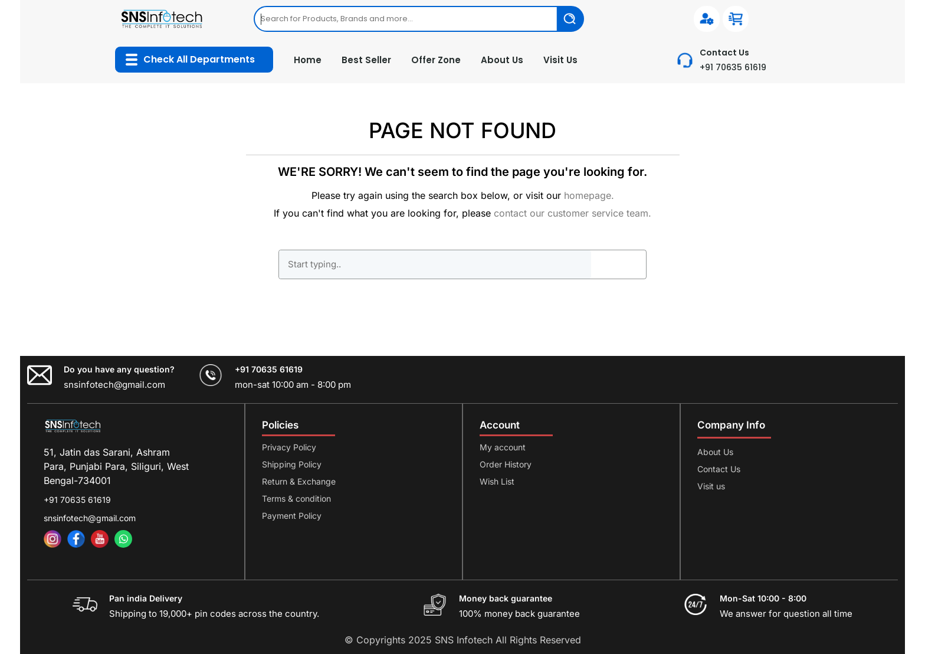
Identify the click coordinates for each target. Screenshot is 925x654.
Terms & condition (296, 498)
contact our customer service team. (572, 213)
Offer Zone (436, 60)
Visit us (711, 486)
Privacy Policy (289, 447)
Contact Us (718, 469)
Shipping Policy (292, 464)
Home (308, 60)
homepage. (589, 195)
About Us (502, 60)
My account (503, 447)
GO (618, 264)
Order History (506, 464)
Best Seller (366, 60)
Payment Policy (292, 516)
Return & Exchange (299, 481)
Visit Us (560, 60)
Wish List (497, 481)
